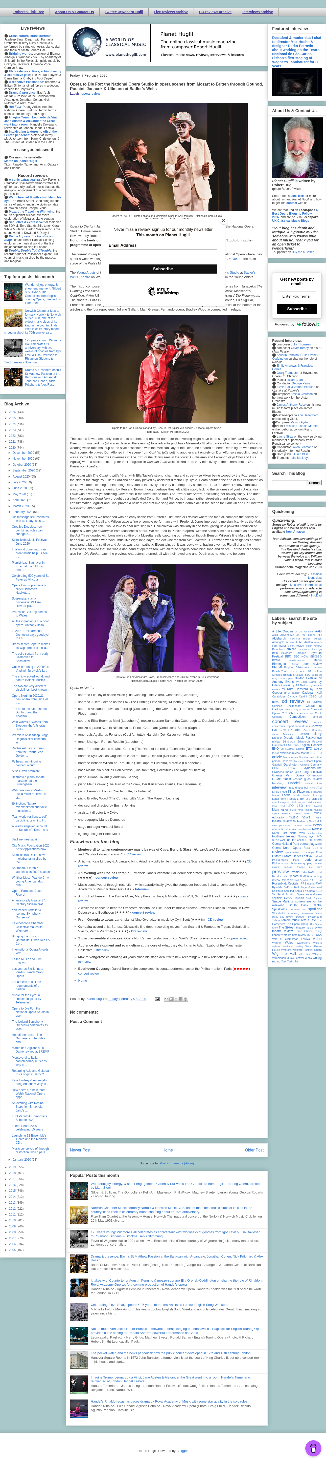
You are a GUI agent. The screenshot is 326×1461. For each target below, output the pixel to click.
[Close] (223, 220)
